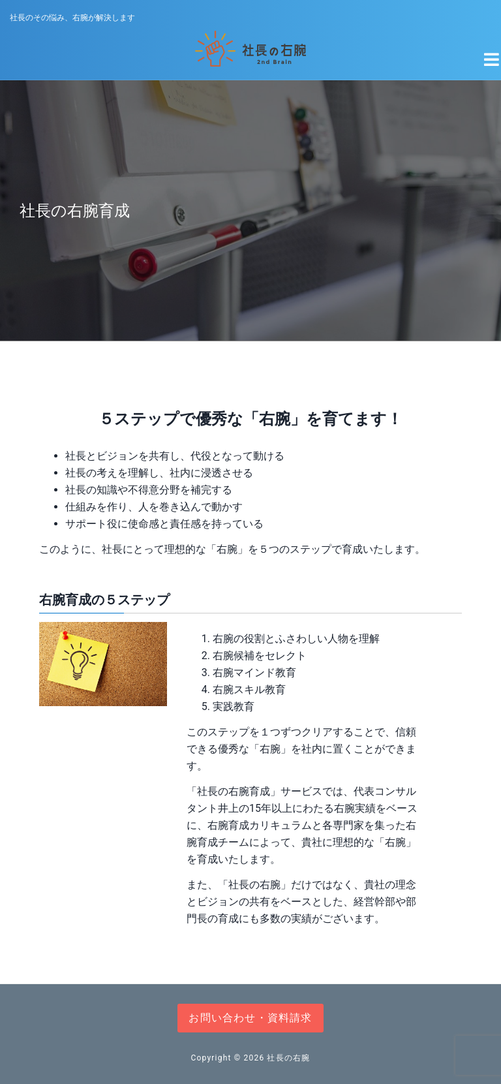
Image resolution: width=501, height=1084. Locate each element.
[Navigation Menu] (484, 54)
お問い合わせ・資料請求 (250, 1018)
